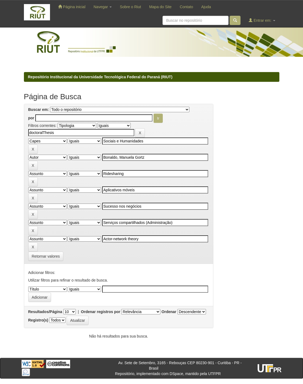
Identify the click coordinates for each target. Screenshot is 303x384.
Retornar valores (46, 256)
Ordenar (168, 312)
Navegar (102, 7)
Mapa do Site (160, 7)
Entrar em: (262, 20)
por (31, 118)
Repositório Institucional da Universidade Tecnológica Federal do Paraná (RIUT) (100, 77)
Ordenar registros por (100, 312)
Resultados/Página (45, 312)
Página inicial (71, 6)
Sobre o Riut (130, 7)
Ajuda (206, 7)
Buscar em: (38, 109)
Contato (186, 7)
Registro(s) (38, 320)
